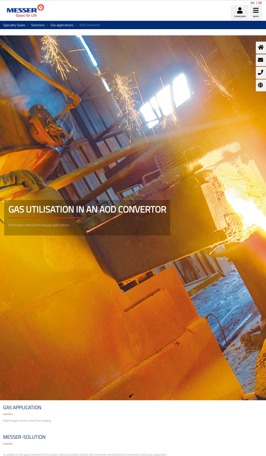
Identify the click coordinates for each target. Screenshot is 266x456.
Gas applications (61, 24)
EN (252, 2)
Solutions (37, 24)
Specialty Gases (14, 24)
